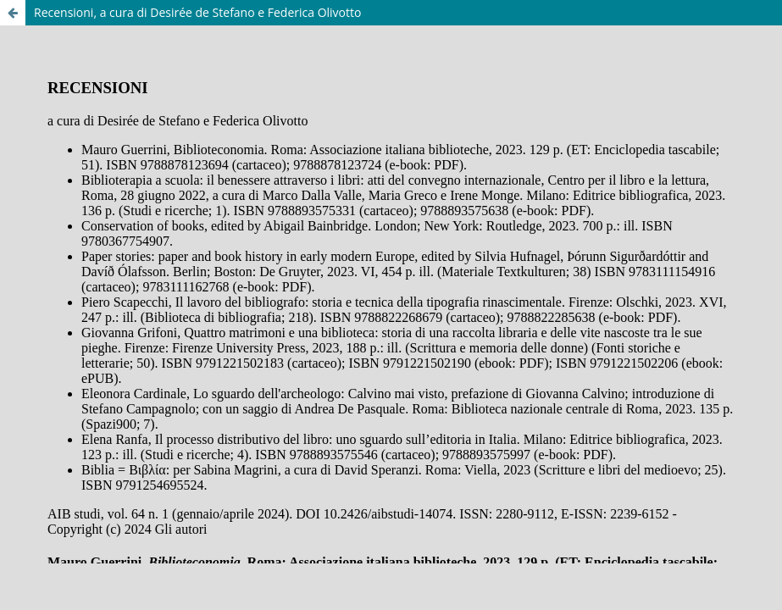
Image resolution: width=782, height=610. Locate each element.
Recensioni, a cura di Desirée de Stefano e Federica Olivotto (197, 12)
